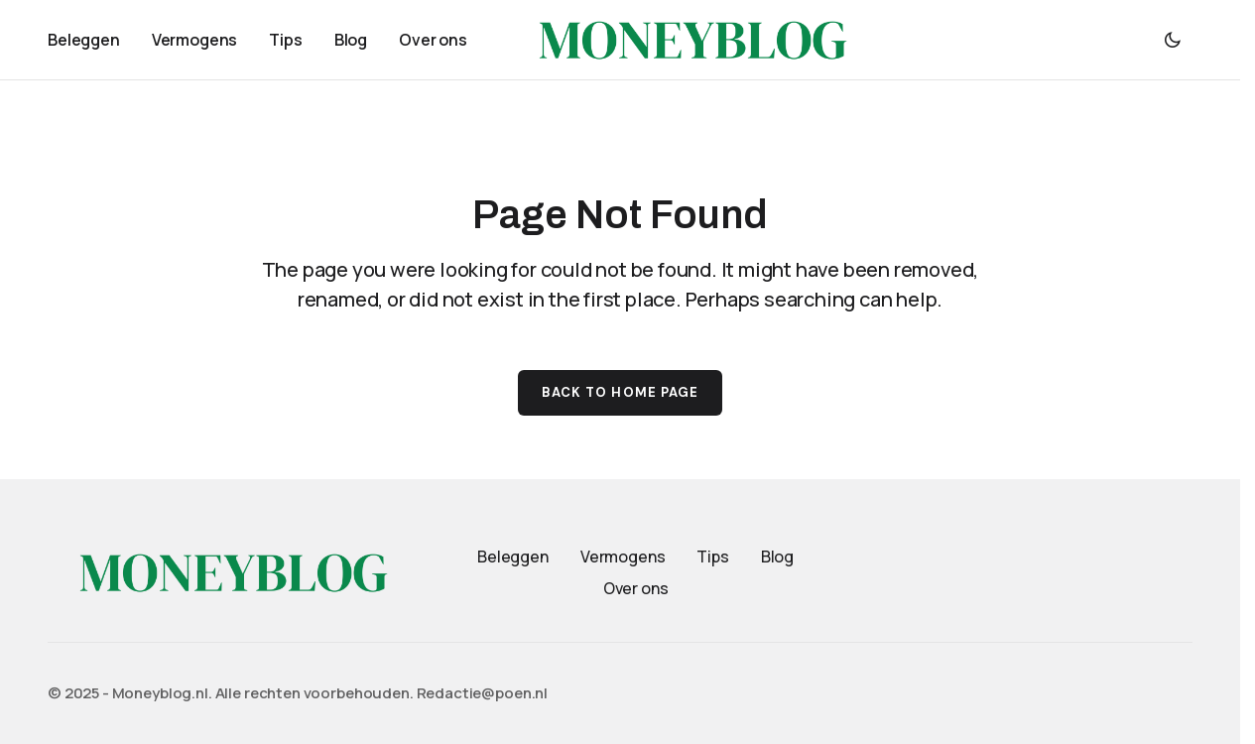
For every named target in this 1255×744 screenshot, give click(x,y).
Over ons (636, 588)
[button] (1172, 40)
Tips (712, 556)
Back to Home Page (620, 392)
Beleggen (513, 556)
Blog (777, 556)
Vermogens (623, 556)
